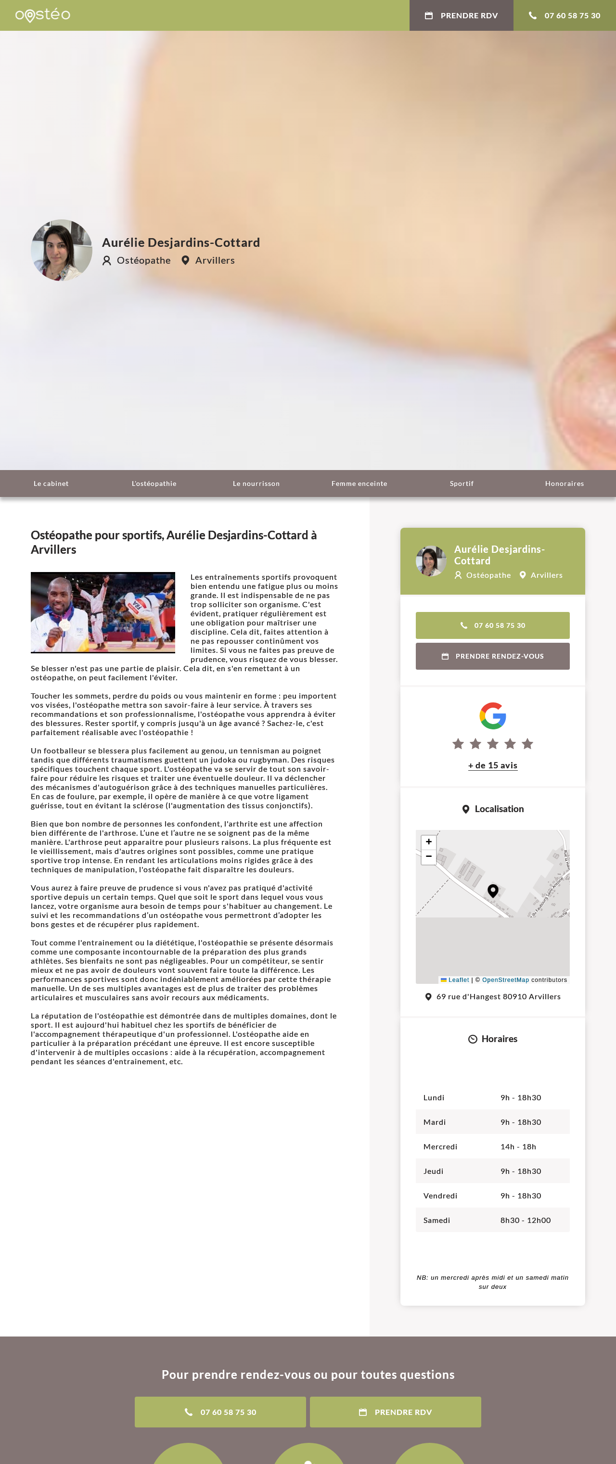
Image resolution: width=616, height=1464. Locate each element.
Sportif (462, 483)
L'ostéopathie (154, 483)
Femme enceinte (359, 483)
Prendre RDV (461, 15)
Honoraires (564, 483)
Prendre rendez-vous (493, 656)
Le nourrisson (256, 483)
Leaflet (455, 980)
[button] (493, 891)
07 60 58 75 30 (565, 15)
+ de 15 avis (493, 765)
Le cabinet (51, 483)
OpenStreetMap (505, 980)
